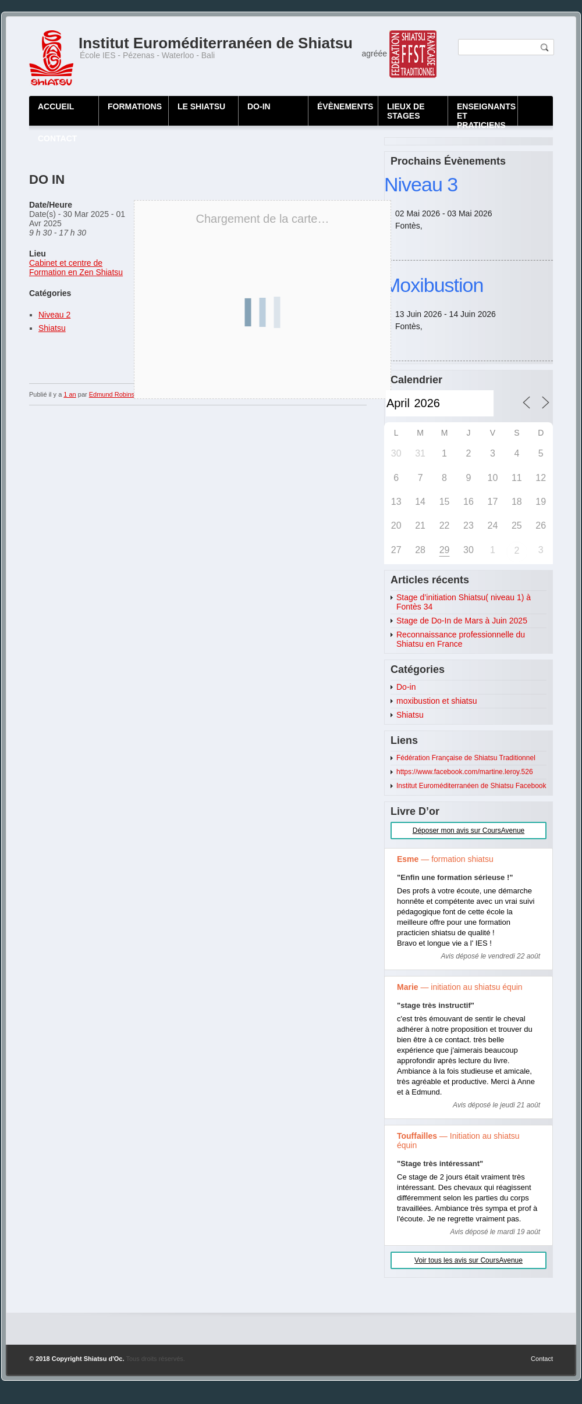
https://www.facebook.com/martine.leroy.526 (464, 772)
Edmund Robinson (115, 394)
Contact (542, 1358)
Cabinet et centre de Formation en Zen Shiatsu (76, 267)
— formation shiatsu (445, 859)
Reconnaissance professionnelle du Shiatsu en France (460, 639)
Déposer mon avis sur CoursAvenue (469, 830)
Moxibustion (433, 285)
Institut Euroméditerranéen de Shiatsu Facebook (471, 786)
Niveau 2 (54, 314)
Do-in (406, 687)
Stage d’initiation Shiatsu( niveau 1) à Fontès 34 (463, 602)
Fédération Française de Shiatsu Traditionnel (465, 758)
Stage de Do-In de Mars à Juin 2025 (461, 620)
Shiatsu (52, 328)
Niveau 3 (420, 184)
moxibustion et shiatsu (436, 700)
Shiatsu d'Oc (103, 1358)
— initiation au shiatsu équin (460, 987)
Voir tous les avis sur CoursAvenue (468, 1260)
